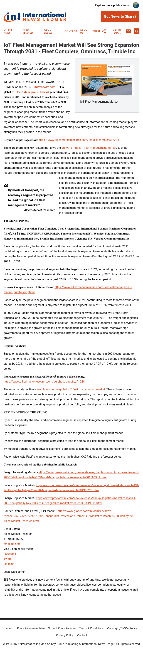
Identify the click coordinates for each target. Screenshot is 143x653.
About (9, 628)
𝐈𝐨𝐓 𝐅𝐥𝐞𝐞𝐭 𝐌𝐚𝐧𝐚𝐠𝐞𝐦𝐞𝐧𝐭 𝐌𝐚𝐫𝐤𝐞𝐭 (30, 92)
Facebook (10, 554)
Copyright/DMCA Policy (122, 628)
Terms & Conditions (91, 628)
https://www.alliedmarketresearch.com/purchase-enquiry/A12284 (45, 381)
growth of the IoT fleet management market (88, 147)
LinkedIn (9, 564)
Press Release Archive (31, 628)
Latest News (8, 31)
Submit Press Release (61, 628)
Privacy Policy (65, 635)
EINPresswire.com (44, 87)
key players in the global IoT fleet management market (71, 389)
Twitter (8, 559)
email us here (12, 544)
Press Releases (28, 31)
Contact (70, 31)
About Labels (48, 31)
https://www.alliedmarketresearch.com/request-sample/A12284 (78, 140)
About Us (84, 31)
